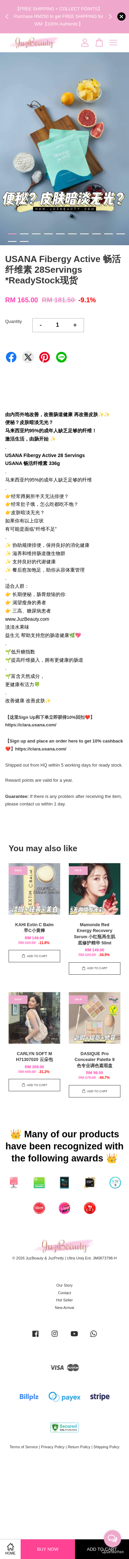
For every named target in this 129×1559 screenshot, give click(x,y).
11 (12, 241)
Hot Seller (64, 1300)
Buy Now (47, 1549)
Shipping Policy (107, 1447)
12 (24, 241)
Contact (64, 1293)
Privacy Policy (53, 1447)
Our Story (64, 1285)
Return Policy (79, 1447)
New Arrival (64, 1308)
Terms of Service (24, 1447)
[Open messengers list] (112, 1538)
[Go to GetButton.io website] (112, 1552)
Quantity (13, 321)
